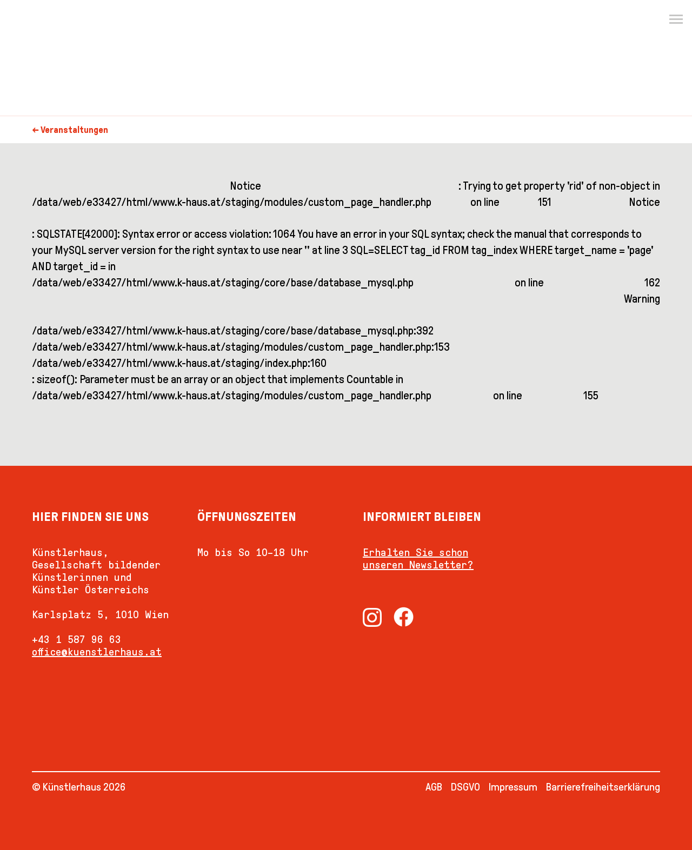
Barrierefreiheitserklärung (603, 787)
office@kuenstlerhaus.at (97, 652)
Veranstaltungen (74, 130)
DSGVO (465, 787)
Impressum (513, 787)
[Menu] (676, 19)
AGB (433, 787)
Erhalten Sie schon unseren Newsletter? (418, 558)
